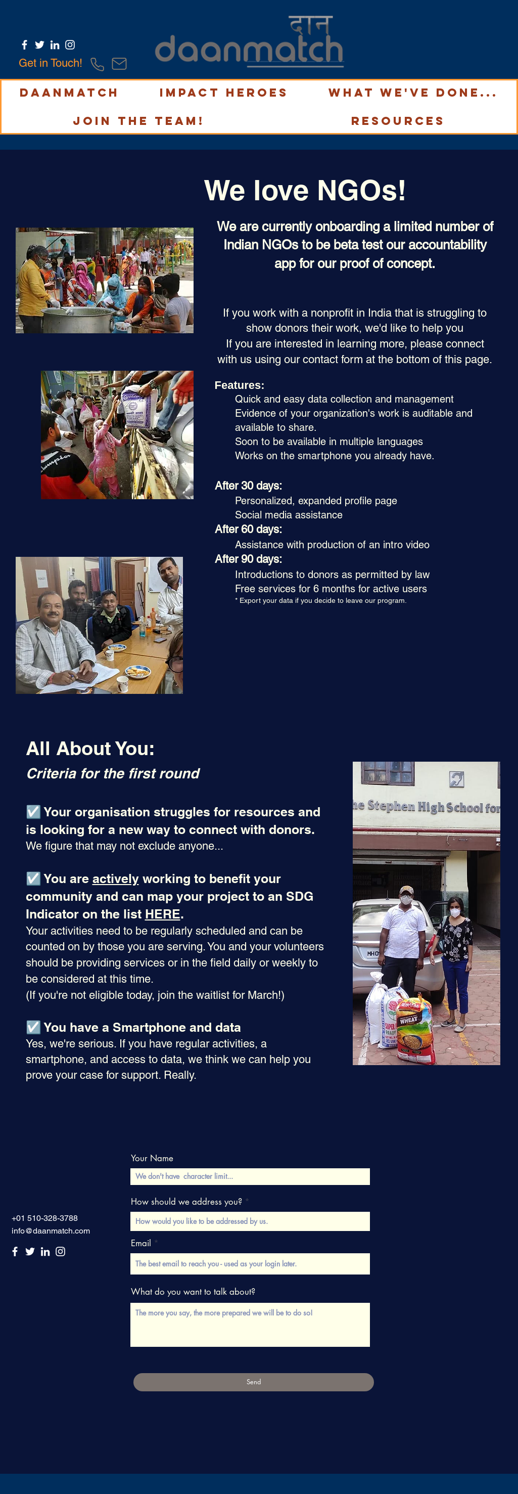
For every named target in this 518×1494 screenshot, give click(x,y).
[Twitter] (39, 44)
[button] (69, 92)
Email (141, 1243)
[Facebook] (24, 44)
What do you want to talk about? (193, 1292)
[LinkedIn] (55, 44)
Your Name (152, 1158)
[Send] (253, 1382)
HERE (162, 913)
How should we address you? (186, 1202)
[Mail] (119, 64)
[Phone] (97, 64)
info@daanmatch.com (51, 1231)
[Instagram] (70, 44)
